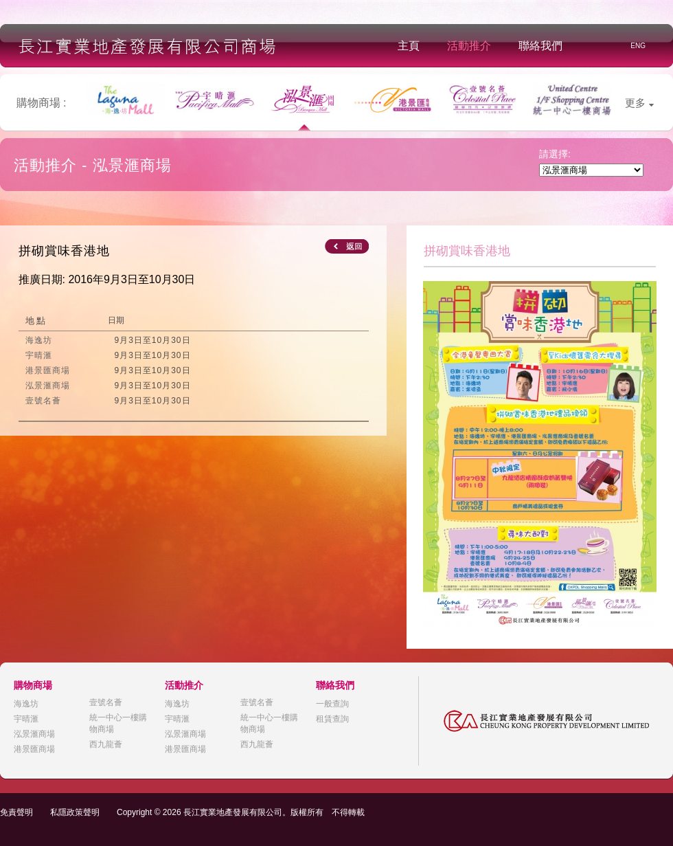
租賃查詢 (332, 719)
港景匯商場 (34, 749)
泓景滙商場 (34, 734)
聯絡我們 (540, 46)
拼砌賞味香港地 (64, 251)
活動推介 (469, 46)
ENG (638, 45)
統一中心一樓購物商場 (118, 723)
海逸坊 (26, 704)
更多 (639, 103)
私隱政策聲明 (75, 812)
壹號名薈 (105, 702)
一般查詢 (332, 704)
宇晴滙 (26, 719)
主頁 (409, 46)
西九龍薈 (105, 744)
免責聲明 (16, 812)
